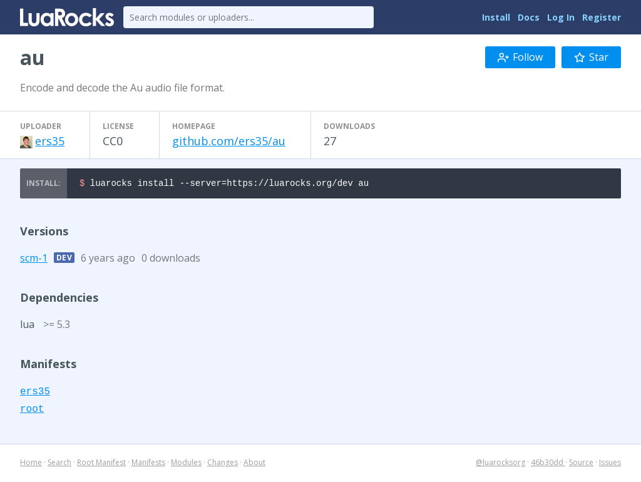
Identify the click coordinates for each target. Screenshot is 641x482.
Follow (520, 57)
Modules (186, 464)
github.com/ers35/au (228, 140)
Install (496, 17)
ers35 (49, 140)
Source (581, 464)
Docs (529, 17)
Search (59, 464)
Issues (610, 464)
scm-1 (34, 260)
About (254, 464)
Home (31, 464)
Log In (561, 17)
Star (591, 57)
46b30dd (548, 464)
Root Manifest (101, 464)
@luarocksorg (500, 464)
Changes (222, 464)
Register (601, 17)
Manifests (148, 464)
